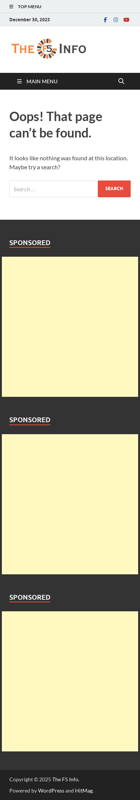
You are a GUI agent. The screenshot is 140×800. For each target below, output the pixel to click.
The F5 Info (65, 779)
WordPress (51, 790)
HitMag (84, 790)
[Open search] (121, 81)
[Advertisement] (70, 327)
